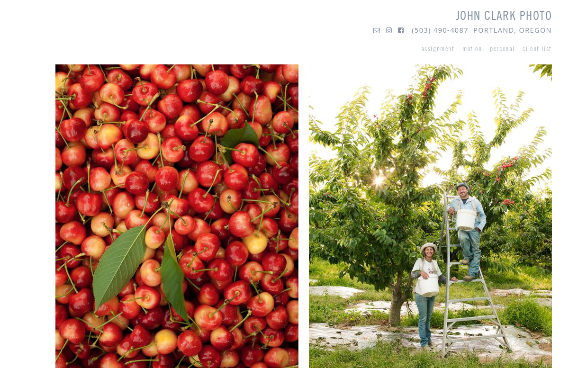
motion (472, 49)
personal (502, 49)
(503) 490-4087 (440, 30)
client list (537, 49)
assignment (438, 49)
